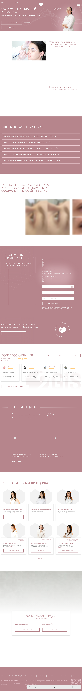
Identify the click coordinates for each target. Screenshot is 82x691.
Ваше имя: (44, 290)
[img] (47, 217)
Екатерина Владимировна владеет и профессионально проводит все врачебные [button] (38, 512)
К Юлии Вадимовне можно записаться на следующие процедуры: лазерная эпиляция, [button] (65, 546)
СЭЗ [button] (14, 684)
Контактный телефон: (46, 296)
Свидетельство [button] (17, 683)
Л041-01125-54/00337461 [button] (18, 681)
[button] (78, 5)
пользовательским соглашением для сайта (52, 309)
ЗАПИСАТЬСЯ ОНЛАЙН (53, 303)
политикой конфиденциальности (61, 308)
